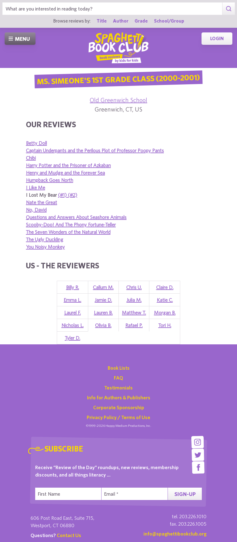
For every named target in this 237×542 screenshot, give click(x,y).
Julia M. (134, 300)
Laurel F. (72, 312)
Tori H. (164, 325)
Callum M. (103, 287)
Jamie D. (103, 300)
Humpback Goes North (49, 180)
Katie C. (165, 300)
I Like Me (35, 187)
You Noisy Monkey (45, 247)
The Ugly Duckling (44, 239)
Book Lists (119, 368)
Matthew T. (134, 312)
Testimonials (118, 387)
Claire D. (164, 287)
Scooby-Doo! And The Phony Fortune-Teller (71, 224)
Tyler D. (72, 338)
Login (217, 38)
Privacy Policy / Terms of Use (118, 417)
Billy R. (72, 287)
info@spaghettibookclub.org (174, 533)
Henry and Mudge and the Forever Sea (65, 172)
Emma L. (72, 300)
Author (120, 20)
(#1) (63, 195)
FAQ (118, 377)
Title (102, 20)
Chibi (31, 158)
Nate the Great (41, 202)
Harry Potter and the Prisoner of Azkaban (68, 165)
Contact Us (69, 535)
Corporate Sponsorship (118, 407)
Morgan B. (165, 312)
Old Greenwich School (118, 99)
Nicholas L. (72, 325)
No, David (36, 209)
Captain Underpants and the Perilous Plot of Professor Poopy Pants (95, 150)
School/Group (169, 20)
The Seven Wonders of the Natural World (68, 232)
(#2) (72, 195)
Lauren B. (103, 312)
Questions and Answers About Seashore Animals (76, 217)
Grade (141, 20)
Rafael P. (134, 325)
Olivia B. (103, 325)
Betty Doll (36, 143)
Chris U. (134, 287)
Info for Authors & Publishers (118, 397)
